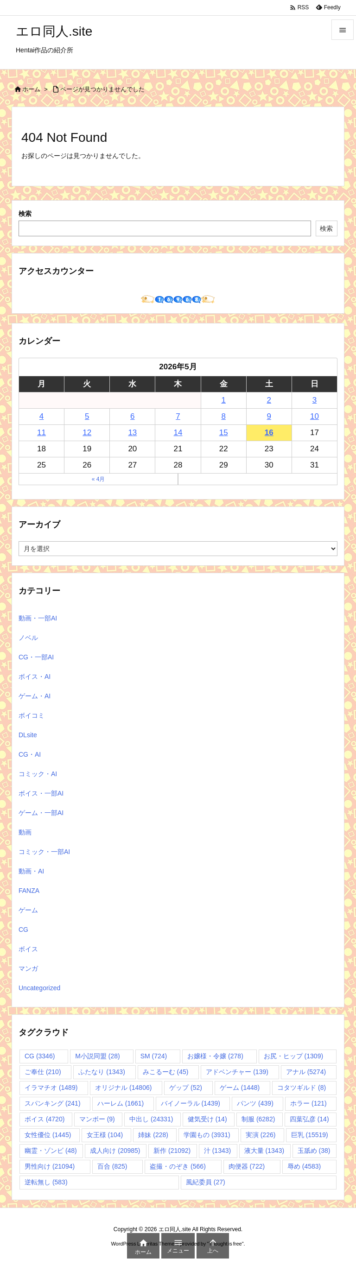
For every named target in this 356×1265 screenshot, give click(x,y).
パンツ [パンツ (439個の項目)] (255, 1103)
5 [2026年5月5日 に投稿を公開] (87, 416)
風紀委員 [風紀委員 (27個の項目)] (205, 1182)
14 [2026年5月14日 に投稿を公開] (178, 432)
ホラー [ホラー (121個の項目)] (308, 1103)
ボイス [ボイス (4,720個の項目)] (44, 1119)
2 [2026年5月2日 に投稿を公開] (269, 400)
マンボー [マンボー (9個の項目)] (97, 1119)
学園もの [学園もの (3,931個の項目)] (207, 1134)
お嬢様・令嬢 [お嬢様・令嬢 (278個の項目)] (215, 1056)
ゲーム (28, 910)
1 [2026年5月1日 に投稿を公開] (223, 400)
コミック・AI (38, 774)
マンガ (28, 968)
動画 (25, 832)
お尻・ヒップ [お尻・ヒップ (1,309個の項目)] (293, 1056)
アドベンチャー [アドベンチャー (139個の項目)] (237, 1071)
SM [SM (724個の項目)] (153, 1056)
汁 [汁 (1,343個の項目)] (217, 1150)
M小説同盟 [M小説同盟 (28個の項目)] (97, 1056)
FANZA (29, 890)
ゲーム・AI (35, 696)
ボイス (28, 949)
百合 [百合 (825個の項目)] (112, 1166)
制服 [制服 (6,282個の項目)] (258, 1119)
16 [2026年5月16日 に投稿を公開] (269, 432)
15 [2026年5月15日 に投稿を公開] (223, 432)
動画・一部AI (38, 618)
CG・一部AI (36, 657)
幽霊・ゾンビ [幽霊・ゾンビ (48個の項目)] (51, 1150)
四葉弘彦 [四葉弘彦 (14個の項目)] (309, 1119)
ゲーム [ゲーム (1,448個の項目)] (240, 1087)
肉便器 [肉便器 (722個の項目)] (247, 1166)
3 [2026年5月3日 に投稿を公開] (314, 400)
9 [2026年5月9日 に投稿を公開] (269, 416)
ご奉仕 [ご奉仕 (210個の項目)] (43, 1071)
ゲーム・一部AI (41, 812)
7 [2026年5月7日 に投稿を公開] (178, 416)
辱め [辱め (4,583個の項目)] (304, 1166)
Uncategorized (39, 988)
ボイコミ (31, 715)
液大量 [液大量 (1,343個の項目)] (264, 1150)
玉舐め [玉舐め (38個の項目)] (314, 1150)
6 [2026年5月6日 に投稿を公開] (132, 416)
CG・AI (30, 754)
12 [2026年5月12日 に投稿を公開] (87, 432)
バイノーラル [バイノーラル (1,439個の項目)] (190, 1103)
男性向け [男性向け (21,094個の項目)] (50, 1166)
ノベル (28, 637)
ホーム (31, 89)
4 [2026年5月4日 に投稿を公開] (41, 416)
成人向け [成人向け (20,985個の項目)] (115, 1150)
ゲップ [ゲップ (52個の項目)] (185, 1087)
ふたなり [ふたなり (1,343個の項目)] (101, 1071)
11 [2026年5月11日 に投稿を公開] (41, 432)
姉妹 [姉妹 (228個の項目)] (153, 1134)
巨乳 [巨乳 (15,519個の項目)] (309, 1134)
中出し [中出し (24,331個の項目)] (151, 1119)
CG (23, 929)
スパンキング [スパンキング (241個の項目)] (53, 1103)
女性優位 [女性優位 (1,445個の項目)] (48, 1134)
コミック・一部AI (44, 851)
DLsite (28, 735)
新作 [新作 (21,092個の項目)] (172, 1150)
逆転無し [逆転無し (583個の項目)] (46, 1182)
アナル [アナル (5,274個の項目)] (306, 1071)
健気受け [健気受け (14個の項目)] (207, 1119)
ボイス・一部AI (41, 793)
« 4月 (98, 479)
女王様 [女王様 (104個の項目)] (105, 1134)
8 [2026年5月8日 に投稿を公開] (223, 416)
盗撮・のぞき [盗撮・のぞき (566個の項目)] (178, 1166)
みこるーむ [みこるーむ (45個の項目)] (166, 1071)
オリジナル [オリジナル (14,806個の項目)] (123, 1087)
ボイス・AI (35, 676)
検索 (25, 213)
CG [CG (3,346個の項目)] (40, 1056)
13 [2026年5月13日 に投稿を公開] (132, 432)
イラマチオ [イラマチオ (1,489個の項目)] (51, 1087)
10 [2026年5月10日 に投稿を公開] (314, 416)
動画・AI (31, 871)
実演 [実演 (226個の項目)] (261, 1134)
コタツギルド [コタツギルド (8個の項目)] (301, 1087)
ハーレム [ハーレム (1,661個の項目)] (120, 1103)
